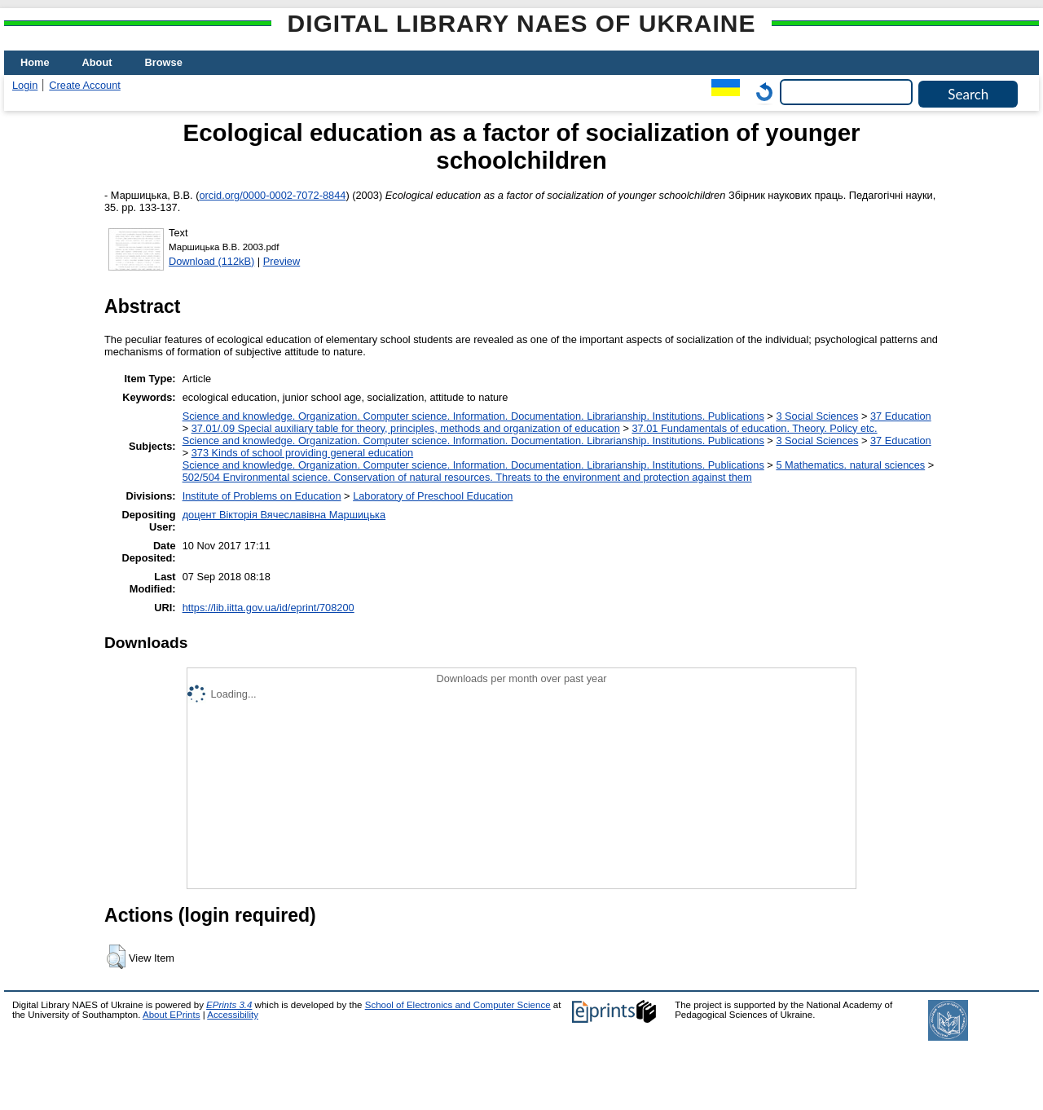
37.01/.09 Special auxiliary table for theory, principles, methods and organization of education (405, 428)
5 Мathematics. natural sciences (850, 465)
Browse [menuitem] (164, 62)
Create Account (85, 85)
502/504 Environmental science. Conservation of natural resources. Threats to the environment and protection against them (467, 477)
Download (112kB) (211, 261)
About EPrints (171, 1015)
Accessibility (232, 1015)
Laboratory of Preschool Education (433, 496)
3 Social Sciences (817, 416)
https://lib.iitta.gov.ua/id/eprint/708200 (268, 607)
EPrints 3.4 (229, 1005)
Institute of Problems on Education (262, 496)
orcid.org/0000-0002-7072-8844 (272, 195)
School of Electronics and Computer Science (458, 1005)
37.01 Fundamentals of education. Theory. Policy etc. (754, 428)
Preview (282, 261)
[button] (116, 957)
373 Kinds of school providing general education (302, 453)
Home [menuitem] (35, 62)
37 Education (900, 416)
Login (24, 85)
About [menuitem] (97, 62)
